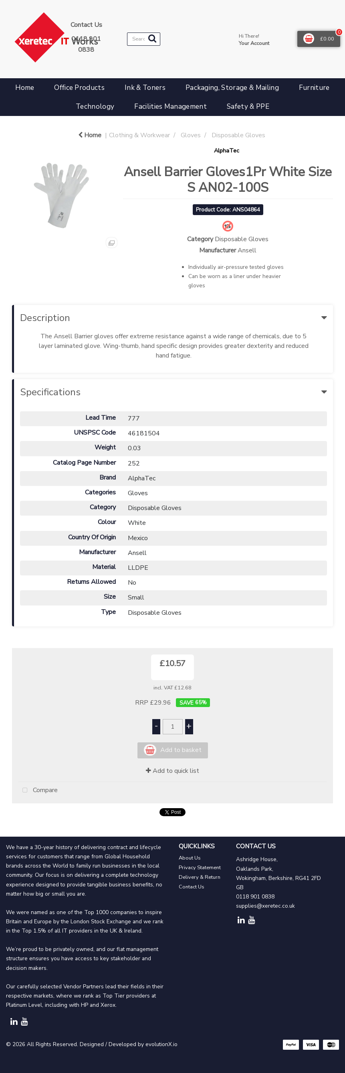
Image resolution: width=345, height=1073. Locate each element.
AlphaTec (226, 150)
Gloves (191, 135)
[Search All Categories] (143, 39)
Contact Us (191, 886)
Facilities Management (170, 106)
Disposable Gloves (238, 135)
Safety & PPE (248, 106)
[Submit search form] (152, 38)
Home (24, 87)
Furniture (314, 87)
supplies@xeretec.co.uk (265, 906)
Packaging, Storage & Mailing (232, 87)
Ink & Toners (145, 87)
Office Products (79, 87)
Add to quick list (172, 770)
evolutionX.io (161, 1044)
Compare (38, 790)
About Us (190, 858)
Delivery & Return (199, 877)
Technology (95, 106)
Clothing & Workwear (139, 135)
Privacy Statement (200, 867)
